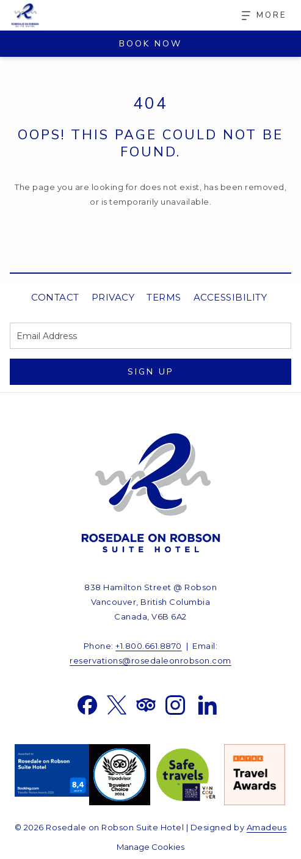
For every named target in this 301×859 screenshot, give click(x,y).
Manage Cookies (150, 847)
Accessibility (230, 297)
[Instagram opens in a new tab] (175, 704)
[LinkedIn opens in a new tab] (207, 704)
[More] (259, 15)
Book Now (150, 43)
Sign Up (150, 372)
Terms (164, 297)
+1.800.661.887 (145, 646)
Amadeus (267, 827)
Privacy (113, 297)
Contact (55, 297)
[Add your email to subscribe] (150, 336)
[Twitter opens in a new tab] (116, 704)
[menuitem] (55, 297)
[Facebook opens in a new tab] (87, 704)
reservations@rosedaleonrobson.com (150, 660)
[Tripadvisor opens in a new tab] (146, 704)
